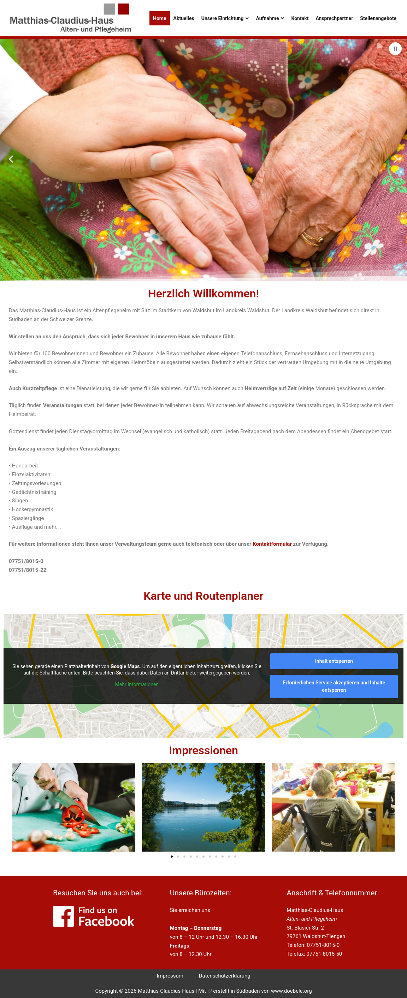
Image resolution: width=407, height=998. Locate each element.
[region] (203, 159)
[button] (395, 48)
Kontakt (299, 18)
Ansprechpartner (334, 18)
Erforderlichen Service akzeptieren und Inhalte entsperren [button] (334, 686)
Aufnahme (270, 18)
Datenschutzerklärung (224, 976)
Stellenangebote (378, 18)
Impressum (170, 976)
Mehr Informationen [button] (137, 684)
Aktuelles (183, 18)
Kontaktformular (272, 544)
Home (159, 18)
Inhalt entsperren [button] (334, 661)
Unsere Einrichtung (225, 18)
